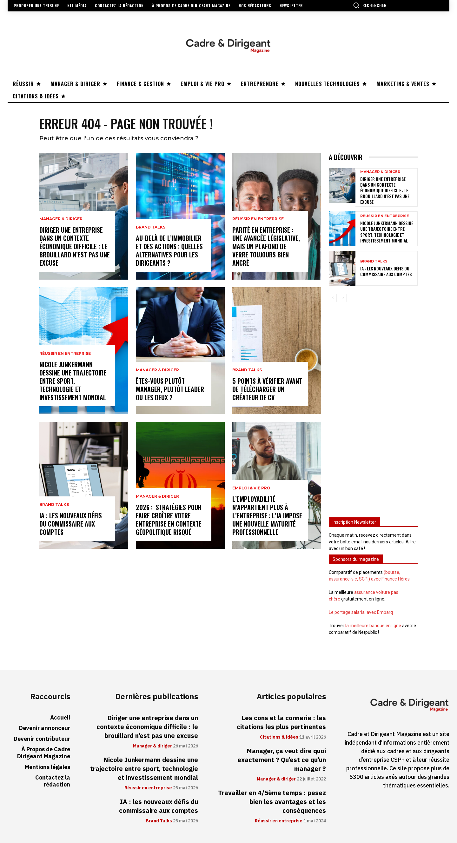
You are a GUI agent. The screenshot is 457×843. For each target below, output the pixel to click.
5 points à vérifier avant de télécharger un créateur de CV (267, 389)
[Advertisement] (373, 407)
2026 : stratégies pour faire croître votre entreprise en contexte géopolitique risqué (169, 519)
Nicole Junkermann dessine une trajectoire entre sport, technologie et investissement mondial (72, 381)
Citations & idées (279, 737)
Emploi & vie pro (251, 488)
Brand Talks (54, 505)
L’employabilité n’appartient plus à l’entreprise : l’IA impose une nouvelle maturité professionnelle (267, 515)
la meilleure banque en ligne (373, 625)
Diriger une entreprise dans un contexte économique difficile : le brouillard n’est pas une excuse (74, 246)
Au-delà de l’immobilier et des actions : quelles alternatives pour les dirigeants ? (169, 250)
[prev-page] (333, 298)
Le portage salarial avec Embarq (361, 612)
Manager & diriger (61, 219)
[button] (370, 5)
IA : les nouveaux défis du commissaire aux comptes (70, 524)
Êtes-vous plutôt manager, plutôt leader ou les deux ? (170, 389)
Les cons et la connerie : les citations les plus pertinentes (281, 722)
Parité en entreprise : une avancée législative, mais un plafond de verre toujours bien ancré (266, 246)
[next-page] (343, 298)
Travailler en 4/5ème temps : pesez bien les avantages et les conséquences (272, 801)
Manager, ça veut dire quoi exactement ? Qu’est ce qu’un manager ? (281, 759)
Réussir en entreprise (65, 353)
